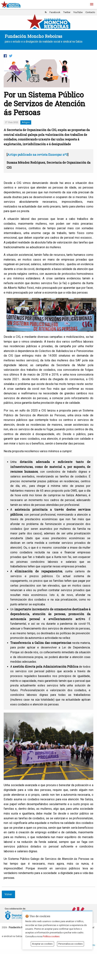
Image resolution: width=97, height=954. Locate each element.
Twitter (66, 12)
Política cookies (51, 936)
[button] (91, 4)
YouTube (78, 12)
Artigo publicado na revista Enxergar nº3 (37, 154)
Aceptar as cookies (42, 943)
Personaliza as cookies (70, 943)
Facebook (55, 12)
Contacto (90, 12)
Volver (8, 894)
